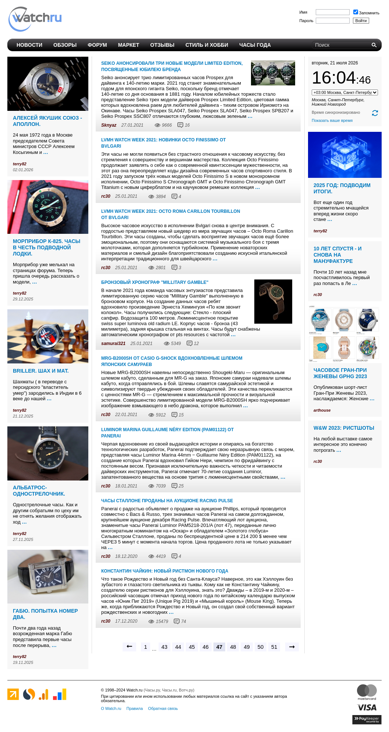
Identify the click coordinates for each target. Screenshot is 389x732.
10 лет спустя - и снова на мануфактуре (338, 255)
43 (164, 647)
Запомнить (366, 13)
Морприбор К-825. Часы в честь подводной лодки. (46, 247)
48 (233, 647)
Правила (134, 708)
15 (181, 415)
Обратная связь (163, 708)
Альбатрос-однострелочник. (39, 491)
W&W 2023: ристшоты (344, 428)
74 (183, 621)
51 (274, 647)
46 (206, 647)
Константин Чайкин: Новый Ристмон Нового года (164, 571)
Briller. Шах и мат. (41, 371)
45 (192, 647)
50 (261, 647)
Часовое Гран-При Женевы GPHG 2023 (340, 373)
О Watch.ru (111, 708)
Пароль (306, 20)
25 (181, 486)
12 (196, 343)
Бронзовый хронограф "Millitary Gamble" (155, 282)
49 (247, 647)
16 (187, 125)
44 (178, 647)
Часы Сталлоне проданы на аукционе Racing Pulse (167, 500)
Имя (303, 12)
